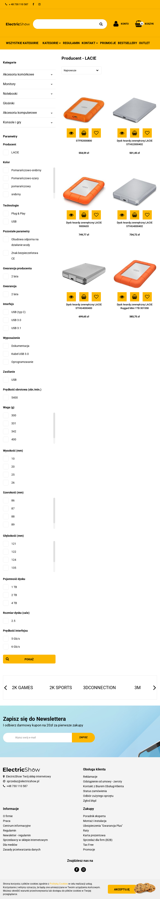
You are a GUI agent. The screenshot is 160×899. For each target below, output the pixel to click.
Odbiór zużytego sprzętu (98, 795)
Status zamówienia (95, 791)
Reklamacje (90, 776)
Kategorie (52, 43)
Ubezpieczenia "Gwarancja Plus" (103, 825)
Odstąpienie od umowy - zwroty (102, 781)
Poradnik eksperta (94, 816)
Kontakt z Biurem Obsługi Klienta (103, 786)
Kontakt (90, 43)
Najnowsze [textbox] (70, 70)
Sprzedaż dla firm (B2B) (97, 840)
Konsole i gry (28, 122)
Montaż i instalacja (94, 820)
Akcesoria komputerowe (28, 113)
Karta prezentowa (94, 835)
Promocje (108, 43)
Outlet (144, 43)
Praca (6, 820)
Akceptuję (122, 889)
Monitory (28, 84)
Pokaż (29, 659)
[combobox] (81, 70)
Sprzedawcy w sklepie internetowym (25, 840)
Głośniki (8, 103)
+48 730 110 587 (17, 786)
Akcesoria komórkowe (28, 74)
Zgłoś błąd (89, 800)
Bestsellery (127, 43)
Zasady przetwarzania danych (22, 849)
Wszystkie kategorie (22, 43)
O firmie (8, 816)
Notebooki (28, 94)
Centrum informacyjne (17, 825)
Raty (86, 830)
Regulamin (71, 43)
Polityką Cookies (59, 883)
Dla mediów (10, 844)
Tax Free (88, 844)
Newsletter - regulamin (17, 835)
